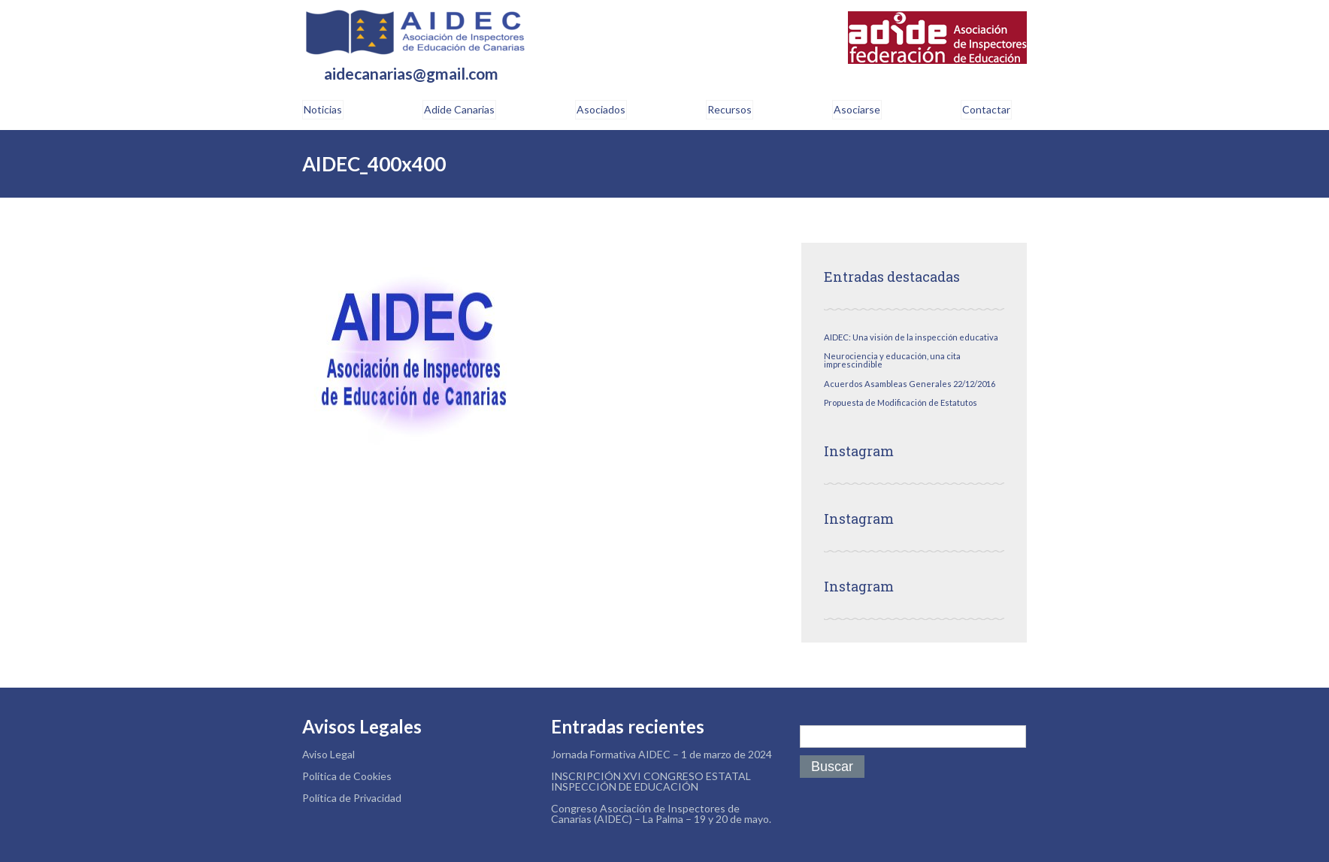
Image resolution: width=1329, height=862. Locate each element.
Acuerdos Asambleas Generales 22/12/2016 (909, 384)
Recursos (729, 109)
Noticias (323, 109)
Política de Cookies (347, 776)
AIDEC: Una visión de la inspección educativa (911, 337)
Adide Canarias (459, 109)
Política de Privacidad (351, 797)
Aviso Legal (328, 754)
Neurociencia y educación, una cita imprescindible (892, 360)
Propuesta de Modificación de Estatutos (900, 402)
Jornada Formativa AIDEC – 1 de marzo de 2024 (661, 754)
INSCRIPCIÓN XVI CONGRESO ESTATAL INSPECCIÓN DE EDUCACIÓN (651, 781)
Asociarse (857, 109)
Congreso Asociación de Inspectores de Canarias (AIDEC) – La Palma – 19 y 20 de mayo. (661, 813)
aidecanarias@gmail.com (411, 74)
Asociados (601, 109)
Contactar (986, 109)
